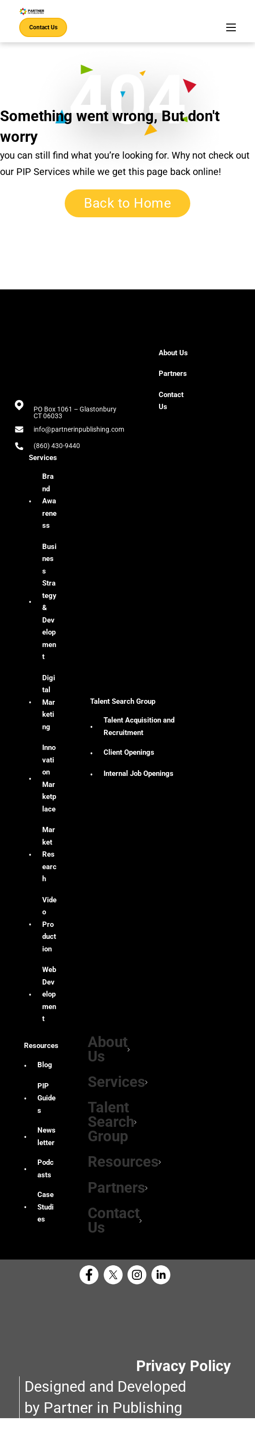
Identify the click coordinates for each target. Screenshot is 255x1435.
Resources (41, 1053)
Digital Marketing (48, 702)
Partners (111, 1200)
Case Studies (45, 1215)
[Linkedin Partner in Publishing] (163, 1291)
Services (43, 457)
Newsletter (46, 1144)
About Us (103, 1051)
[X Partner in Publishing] (116, 1291)
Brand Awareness (49, 501)
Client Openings (129, 752)
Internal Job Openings (139, 773)
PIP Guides (46, 1106)
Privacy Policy (183, 1383)
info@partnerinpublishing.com (79, 429)
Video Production (49, 924)
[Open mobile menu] (231, 27)
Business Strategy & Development (49, 601)
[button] (103, 1051)
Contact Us (43, 27)
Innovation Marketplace (49, 778)
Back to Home (127, 203)
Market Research (49, 854)
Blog (44, 1073)
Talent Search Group (122, 701)
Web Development (49, 994)
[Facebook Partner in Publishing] (92, 1291)
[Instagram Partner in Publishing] (139, 1291)
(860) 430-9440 (57, 445)
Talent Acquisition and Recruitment (139, 726)
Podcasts (45, 1176)
